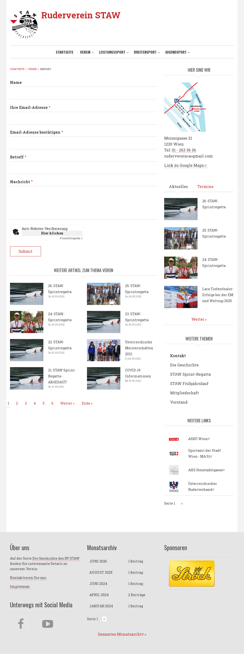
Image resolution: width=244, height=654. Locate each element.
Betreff (17, 156)
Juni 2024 (98, 583)
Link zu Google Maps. (186, 165)
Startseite (64, 52)
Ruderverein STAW (81, 15)
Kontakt (178, 355)
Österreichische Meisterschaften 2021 (139, 348)
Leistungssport (112, 52)
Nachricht (20, 181)
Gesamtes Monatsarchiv (121, 634)
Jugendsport (176, 52)
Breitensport (145, 52)
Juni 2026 (98, 561)
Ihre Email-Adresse (29, 107)
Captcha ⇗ (71, 238)
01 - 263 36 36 (184, 149)
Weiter (197, 319)
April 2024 (99, 595)
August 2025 (100, 572)
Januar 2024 (101, 606)
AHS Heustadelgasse (207, 470)
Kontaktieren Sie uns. (28, 577)
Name (16, 82)
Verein (85, 52)
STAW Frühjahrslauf (189, 383)
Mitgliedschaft (184, 392)
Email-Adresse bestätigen (35, 132)
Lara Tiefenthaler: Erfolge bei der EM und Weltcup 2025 (217, 295)
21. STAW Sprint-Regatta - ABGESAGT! (62, 376)
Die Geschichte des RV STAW (56, 558)
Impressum (20, 586)
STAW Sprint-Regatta (190, 374)
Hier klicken (52, 233)
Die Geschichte (184, 364)
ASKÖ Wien (199, 438)
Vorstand (179, 402)
